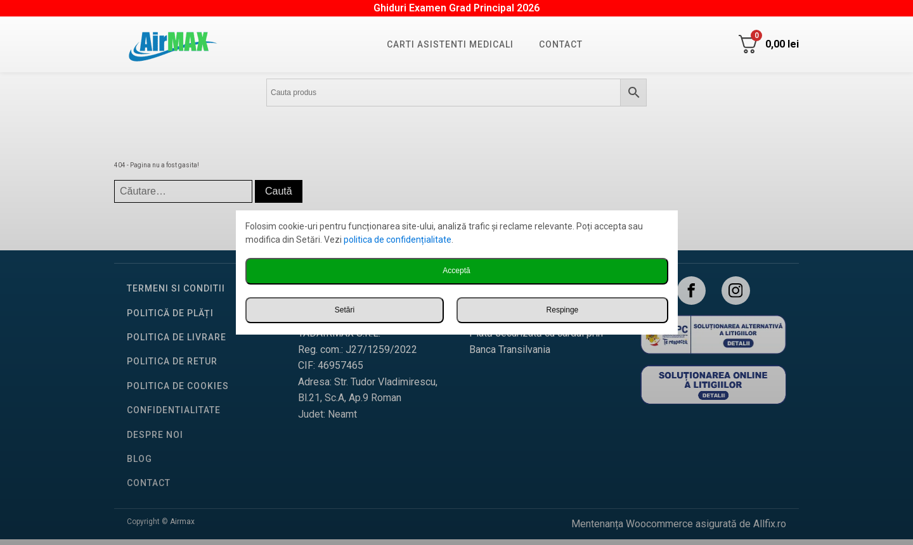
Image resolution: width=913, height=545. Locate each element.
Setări (344, 309)
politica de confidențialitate (397, 239)
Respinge (563, 309)
